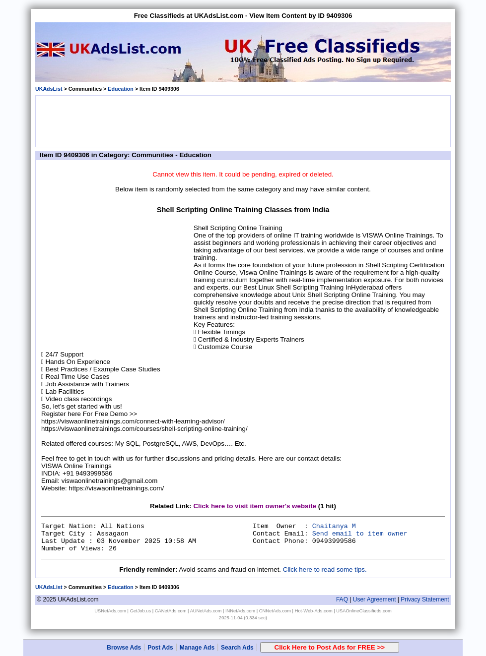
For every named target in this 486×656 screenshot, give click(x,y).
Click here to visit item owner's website (254, 506)
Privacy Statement (425, 599)
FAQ (342, 599)
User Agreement (374, 599)
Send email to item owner (360, 533)
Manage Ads (197, 647)
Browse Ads (124, 647)
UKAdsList (48, 89)
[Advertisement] (243, 120)
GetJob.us (140, 610)
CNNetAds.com (275, 610)
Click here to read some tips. (325, 569)
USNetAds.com (110, 610)
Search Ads (237, 647)
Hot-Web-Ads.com (314, 610)
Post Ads (160, 647)
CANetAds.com (171, 610)
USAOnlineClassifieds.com (363, 610)
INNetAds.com (240, 610)
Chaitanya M (334, 526)
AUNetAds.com (206, 610)
